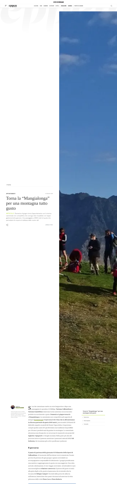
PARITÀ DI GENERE (78, 6)
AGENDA (70, 6)
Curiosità (86, 424)
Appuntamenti (10, 193)
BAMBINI (46, 6)
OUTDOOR (51, 6)
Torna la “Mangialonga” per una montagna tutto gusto (93, 412)
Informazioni (87, 420)
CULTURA (36, 6)
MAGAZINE (63, 6)
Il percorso (86, 417)
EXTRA (57, 6)
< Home (8, 185)
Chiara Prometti (19, 407)
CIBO (41, 6)
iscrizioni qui (38, 420)
